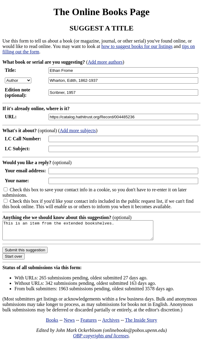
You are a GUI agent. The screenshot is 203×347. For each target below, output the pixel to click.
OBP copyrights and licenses (101, 339)
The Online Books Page (101, 11)
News (69, 323)
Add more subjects (78, 130)
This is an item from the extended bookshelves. (86, 232)
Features (88, 323)
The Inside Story (141, 323)
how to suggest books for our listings (136, 46)
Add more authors (105, 62)
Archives (111, 323)
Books (52, 323)
